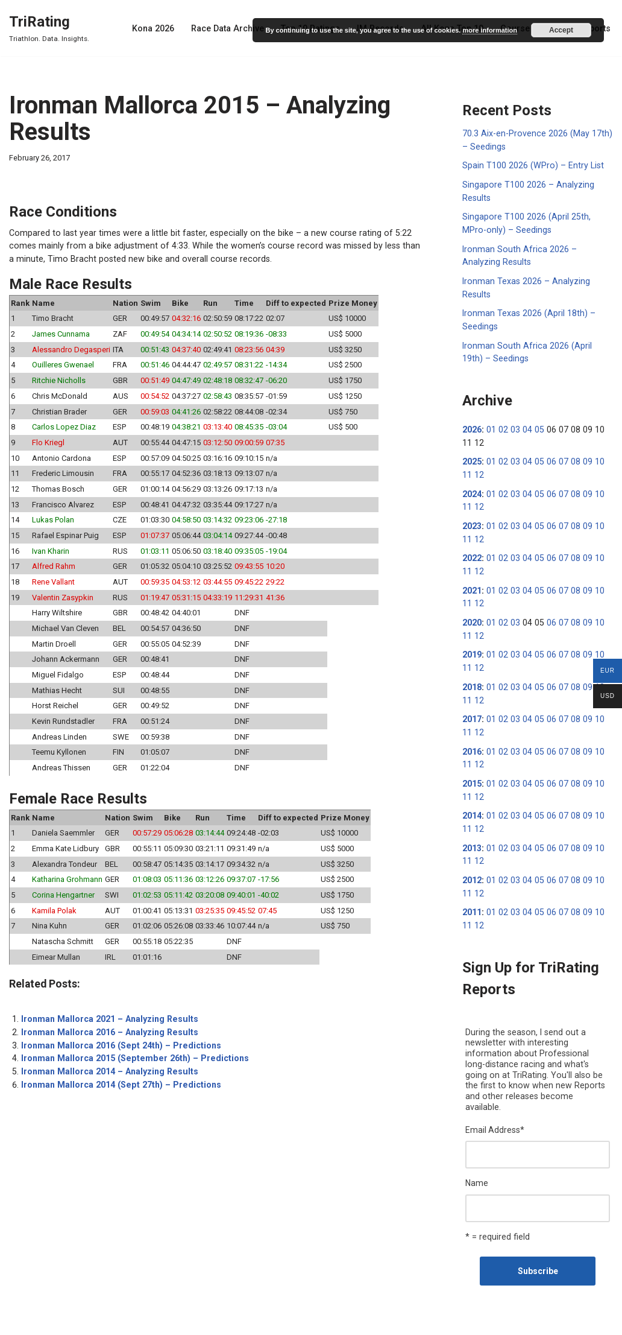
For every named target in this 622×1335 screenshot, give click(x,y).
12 (467, 467)
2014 (472, 800)
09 (582, 455)
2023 (472, 517)
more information (489, 30)
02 (502, 423)
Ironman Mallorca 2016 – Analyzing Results (107, 1013)
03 (513, 423)
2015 (472, 768)
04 (525, 423)
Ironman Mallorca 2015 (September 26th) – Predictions (131, 1039)
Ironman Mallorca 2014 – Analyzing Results (107, 1051)
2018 (472, 674)
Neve (18, 1321)
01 (490, 423)
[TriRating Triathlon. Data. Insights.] (49, 28)
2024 (472, 486)
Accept (561, 30)
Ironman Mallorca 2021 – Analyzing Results (107, 1001)
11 (605, 455)
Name (476, 1151)
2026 (472, 423)
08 (571, 455)
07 (559, 455)
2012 (472, 862)
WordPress (101, 1321)
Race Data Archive (234, 28)
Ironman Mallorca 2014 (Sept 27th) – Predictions (118, 1064)
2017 (472, 706)
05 (536, 423)
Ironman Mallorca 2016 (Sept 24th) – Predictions (118, 1026)
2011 (472, 894)
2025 (472, 455)
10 (593, 455)
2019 (472, 643)
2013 (472, 831)
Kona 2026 (161, 28)
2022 (472, 549)
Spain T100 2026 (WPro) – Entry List (530, 165)
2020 (472, 612)
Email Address (494, 1099)
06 (548, 455)
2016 (472, 737)
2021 (472, 580)
